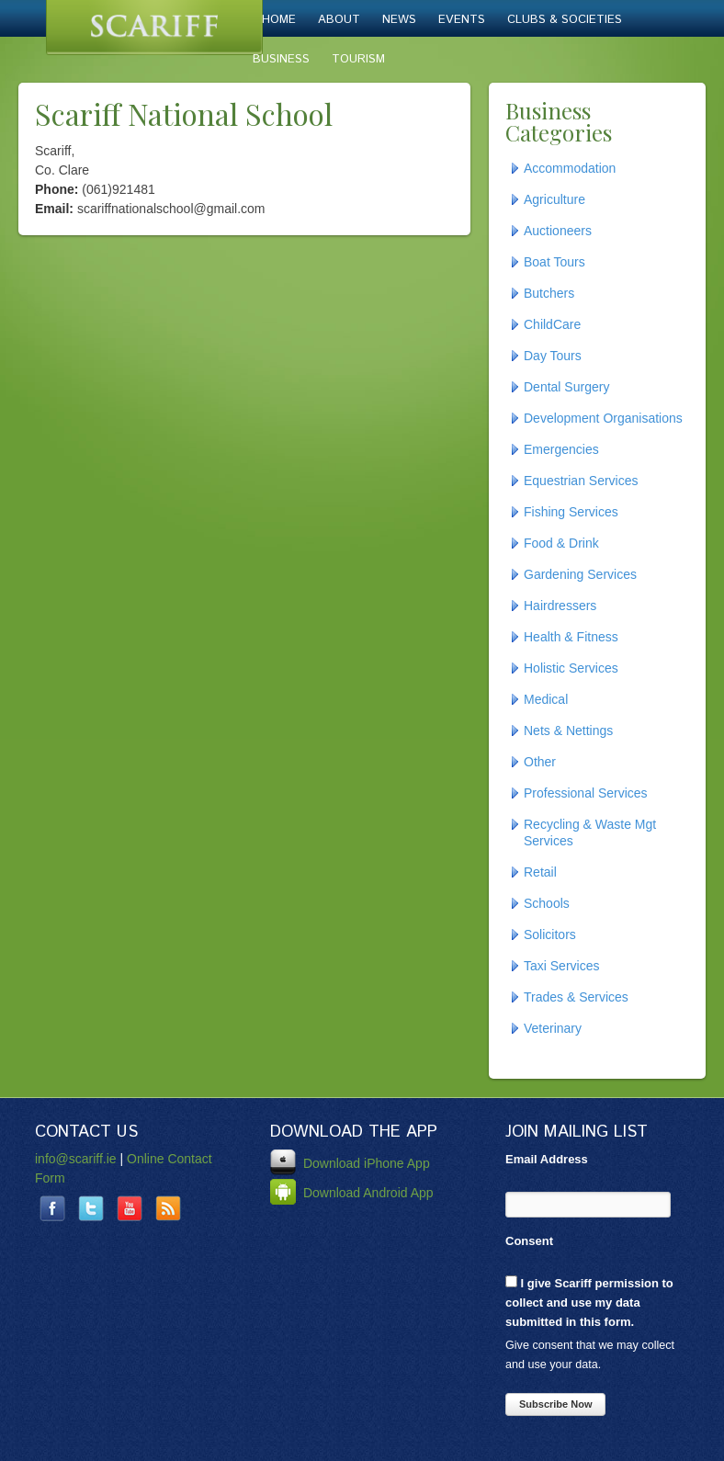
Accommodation (570, 168)
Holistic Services (571, 668)
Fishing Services (571, 511)
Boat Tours (554, 262)
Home (279, 19)
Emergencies (561, 449)
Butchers (549, 293)
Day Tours (553, 355)
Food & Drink (561, 543)
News (399, 19)
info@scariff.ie (76, 1158)
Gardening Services (580, 574)
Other (540, 761)
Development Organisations (603, 418)
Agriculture (554, 199)
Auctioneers (558, 230)
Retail (540, 872)
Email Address (546, 1159)
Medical (546, 699)
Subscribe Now (555, 1404)
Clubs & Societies (564, 19)
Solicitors (550, 934)
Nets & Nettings (568, 730)
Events (461, 19)
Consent (529, 1241)
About (339, 19)
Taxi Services (561, 965)
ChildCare (552, 324)
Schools (547, 903)
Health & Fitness (571, 636)
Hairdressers (560, 605)
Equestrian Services (581, 480)
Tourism (358, 59)
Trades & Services (576, 997)
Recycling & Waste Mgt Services (590, 832)
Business (281, 59)
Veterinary (553, 1028)
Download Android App (352, 1192)
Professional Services (586, 793)
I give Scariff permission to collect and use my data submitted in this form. (589, 1302)
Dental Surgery (566, 386)
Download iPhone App (350, 1163)
